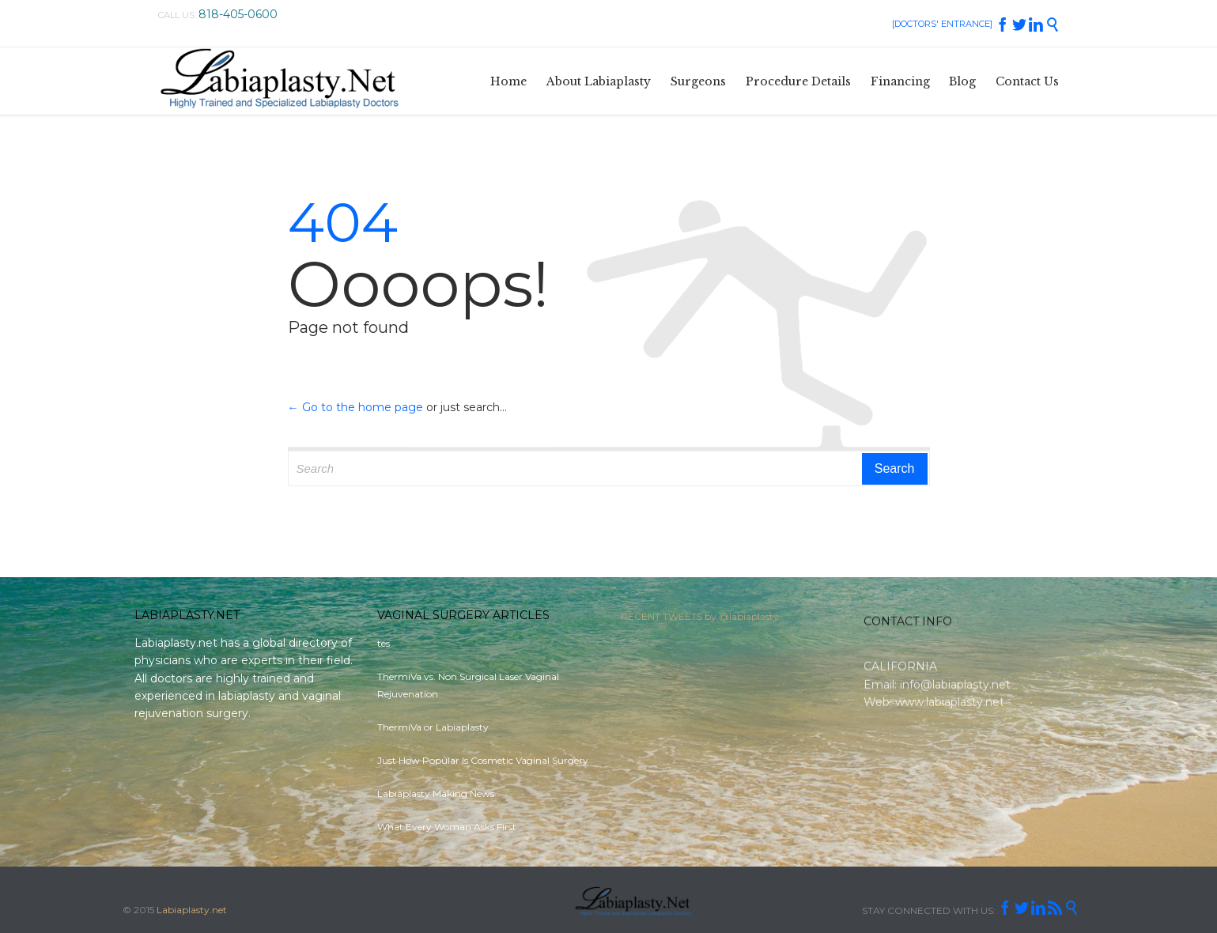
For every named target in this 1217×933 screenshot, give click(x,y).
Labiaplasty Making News (435, 793)
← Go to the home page (355, 407)
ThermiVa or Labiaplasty (433, 727)
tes (383, 643)
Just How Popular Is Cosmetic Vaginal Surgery (482, 760)
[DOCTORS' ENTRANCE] (942, 23)
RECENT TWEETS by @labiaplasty (700, 619)
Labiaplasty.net (192, 910)
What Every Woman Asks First (446, 827)
